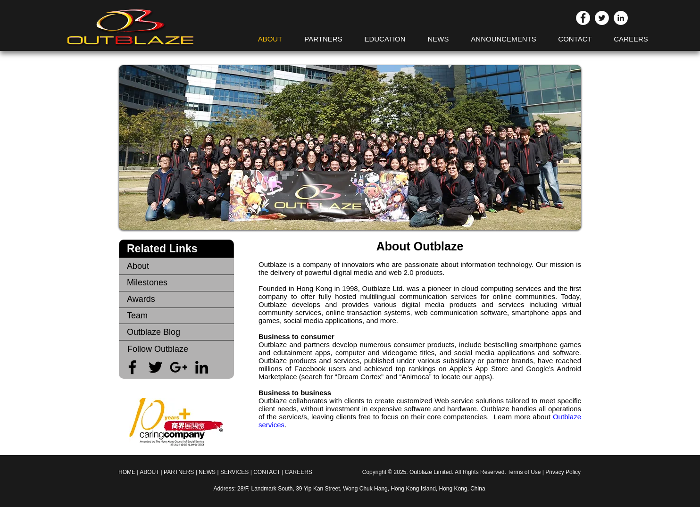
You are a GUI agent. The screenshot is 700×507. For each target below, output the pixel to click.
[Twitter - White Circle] (602, 18)
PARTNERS (179, 472)
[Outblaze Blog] (176, 332)
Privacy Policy (563, 472)
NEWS (207, 472)
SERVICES (235, 472)
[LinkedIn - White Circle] (621, 18)
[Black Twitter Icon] (155, 367)
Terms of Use (524, 472)
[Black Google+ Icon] (178, 367)
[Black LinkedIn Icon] (201, 367)
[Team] (176, 316)
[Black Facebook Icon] (132, 367)
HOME (126, 472)
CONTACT (266, 472)
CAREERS (298, 472)
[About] (176, 266)
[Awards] (176, 299)
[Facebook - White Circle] (583, 18)
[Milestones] (176, 282)
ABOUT (149, 472)
